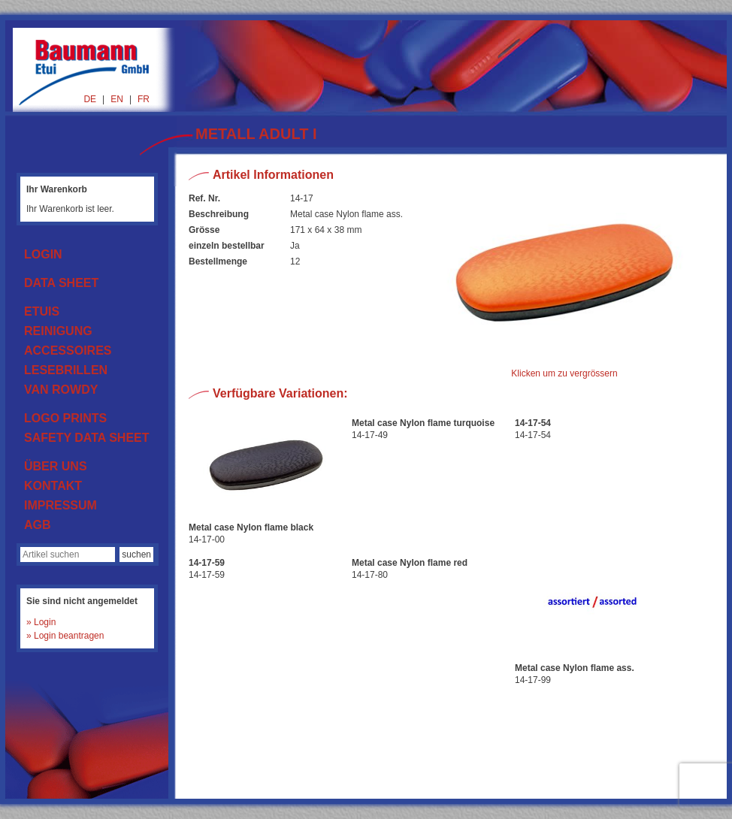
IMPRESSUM (60, 505)
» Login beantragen (65, 635)
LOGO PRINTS (65, 418)
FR (144, 99)
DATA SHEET (61, 283)
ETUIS (41, 311)
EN (116, 99)
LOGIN (43, 254)
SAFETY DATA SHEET (87, 437)
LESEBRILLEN (65, 370)
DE (89, 99)
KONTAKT (53, 485)
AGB (37, 524)
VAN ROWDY (61, 389)
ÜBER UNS (55, 466)
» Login (41, 622)
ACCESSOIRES (67, 350)
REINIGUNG (58, 331)
